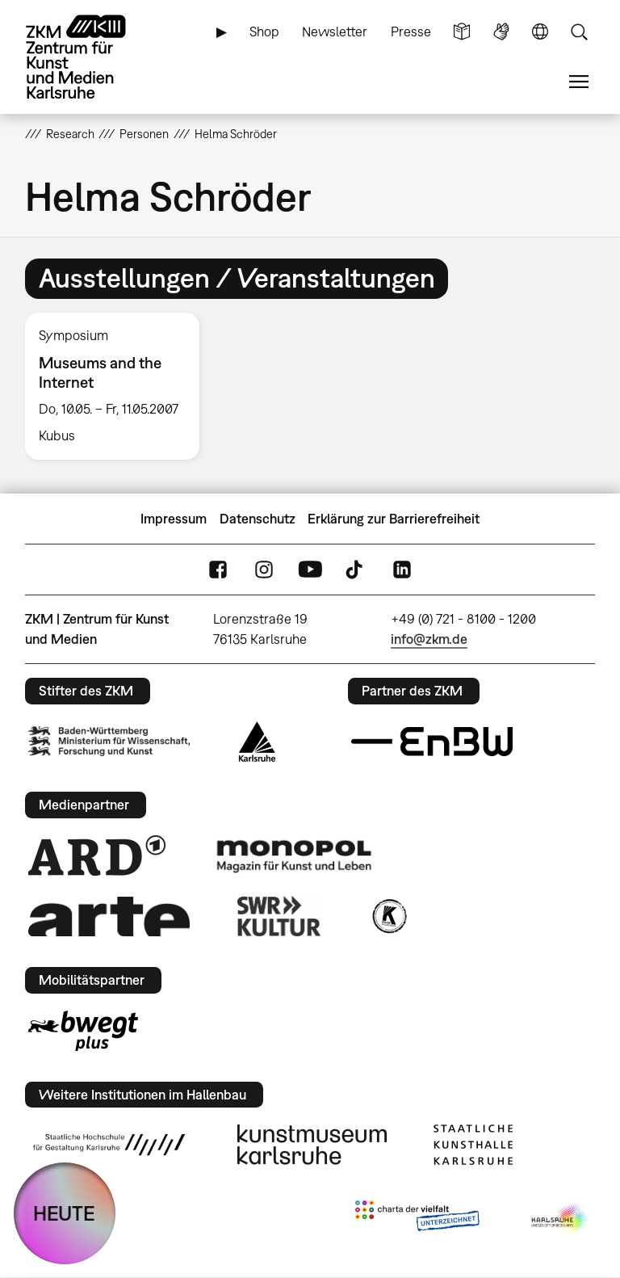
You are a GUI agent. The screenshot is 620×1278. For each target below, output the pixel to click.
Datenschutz (257, 519)
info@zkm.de (429, 639)
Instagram (264, 570)
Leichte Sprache (462, 32)
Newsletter (334, 31)
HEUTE (64, 1213)
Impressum (173, 519)
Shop (264, 31)
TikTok (356, 570)
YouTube (310, 570)
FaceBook (218, 570)
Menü (579, 82)
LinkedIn (402, 570)
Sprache (540, 32)
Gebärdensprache (501, 32)
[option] (119, 386)
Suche (579, 32)
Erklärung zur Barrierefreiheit (394, 519)
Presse (411, 31)
